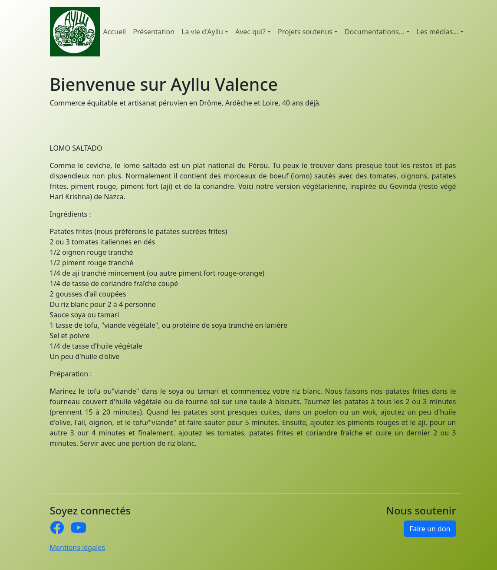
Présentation (153, 31)
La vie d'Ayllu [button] (202, 31)
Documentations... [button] (375, 31)
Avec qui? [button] (250, 31)
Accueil (114, 31)
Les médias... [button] (438, 31)
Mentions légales (77, 547)
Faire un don (429, 529)
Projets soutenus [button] (305, 31)
